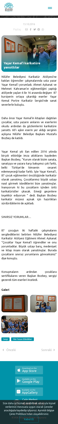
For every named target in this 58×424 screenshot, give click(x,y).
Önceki (8, 350)
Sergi (5, 339)
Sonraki (48, 350)
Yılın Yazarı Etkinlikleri (22, 339)
